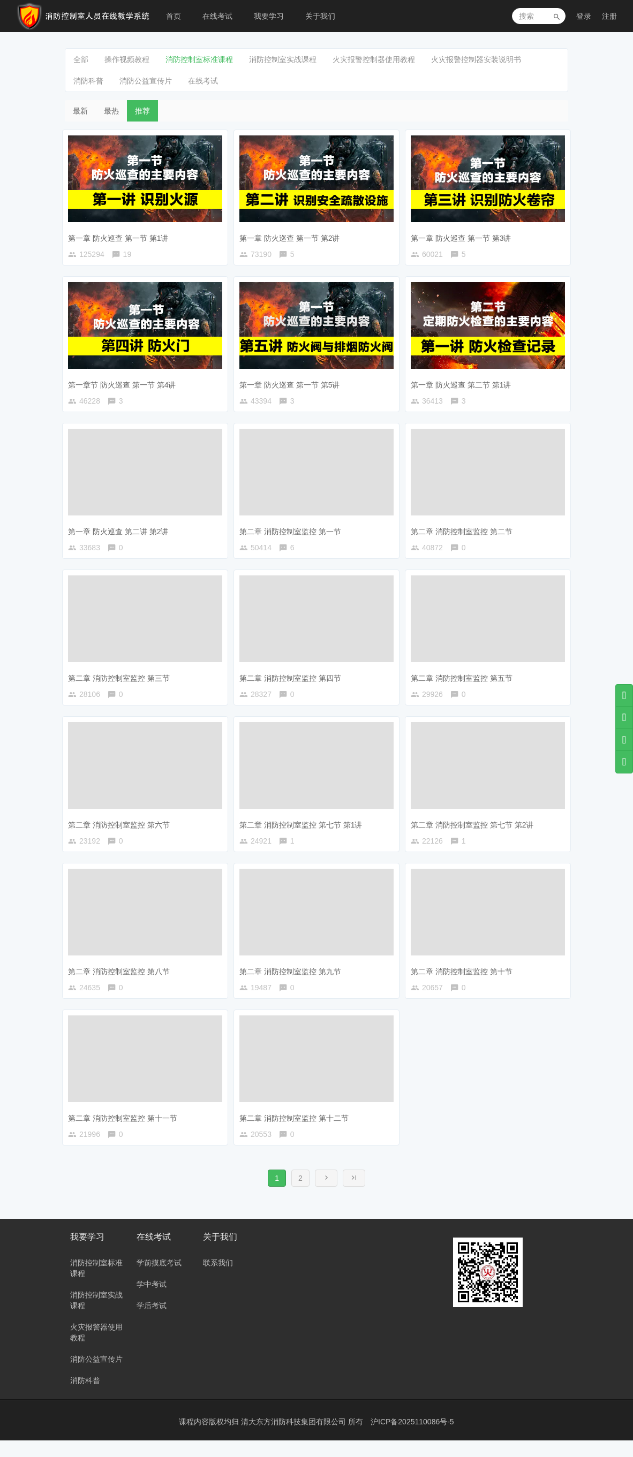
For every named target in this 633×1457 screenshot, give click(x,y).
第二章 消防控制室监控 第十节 (464, 980)
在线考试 (217, 16)
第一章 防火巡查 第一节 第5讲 (292, 384)
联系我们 (218, 1279)
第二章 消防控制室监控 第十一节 (125, 1129)
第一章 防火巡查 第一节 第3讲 (463, 235)
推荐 (142, 111)
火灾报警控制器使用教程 (374, 59)
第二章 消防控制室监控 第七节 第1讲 (303, 831)
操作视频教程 (126, 59)
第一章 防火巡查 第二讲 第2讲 (121, 533)
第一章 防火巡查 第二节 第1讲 (463, 384)
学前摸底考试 (159, 1279)
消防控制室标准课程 (199, 59)
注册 (609, 16)
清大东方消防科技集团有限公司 (294, 1438)
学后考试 (152, 1322)
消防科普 (88, 81)
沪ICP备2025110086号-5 (412, 1438)
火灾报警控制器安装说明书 (476, 59)
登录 (583, 16)
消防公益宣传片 (145, 81)
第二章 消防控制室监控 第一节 (293, 533)
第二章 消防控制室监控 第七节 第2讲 (474, 831)
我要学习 (269, 16)
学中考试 (152, 1300)
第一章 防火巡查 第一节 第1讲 (121, 235)
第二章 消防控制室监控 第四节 (293, 682)
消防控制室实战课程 (282, 59)
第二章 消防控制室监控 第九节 (293, 980)
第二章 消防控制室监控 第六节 (121, 831)
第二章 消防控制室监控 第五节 (464, 682)
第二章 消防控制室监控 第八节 (121, 980)
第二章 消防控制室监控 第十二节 (296, 1129)
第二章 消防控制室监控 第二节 (464, 533)
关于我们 (320, 16)
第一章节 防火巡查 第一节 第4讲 (124, 384)
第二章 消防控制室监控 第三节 (121, 682)
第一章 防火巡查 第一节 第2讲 (292, 235)
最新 (80, 111)
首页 (173, 16)
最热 (111, 111)
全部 (80, 59)
